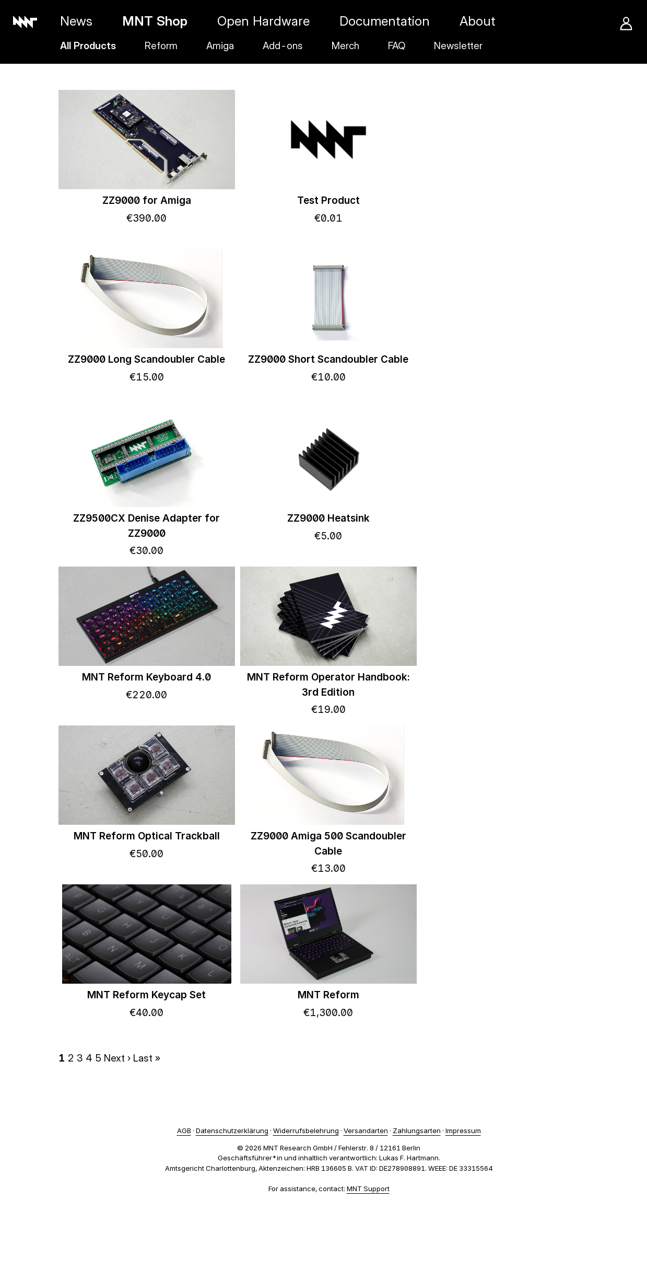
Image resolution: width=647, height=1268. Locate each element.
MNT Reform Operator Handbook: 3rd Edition (328, 684)
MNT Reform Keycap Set (146, 995)
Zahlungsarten (417, 1130)
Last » (146, 1058)
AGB (184, 1130)
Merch (345, 46)
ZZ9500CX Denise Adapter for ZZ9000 (146, 525)
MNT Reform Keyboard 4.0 (146, 677)
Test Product (328, 200)
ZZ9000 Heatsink (328, 518)
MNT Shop (154, 21)
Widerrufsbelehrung (306, 1130)
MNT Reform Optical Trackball (147, 836)
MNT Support (368, 1188)
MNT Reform (328, 995)
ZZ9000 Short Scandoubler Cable (328, 359)
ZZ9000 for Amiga (146, 200)
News (76, 21)
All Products (88, 46)
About (478, 21)
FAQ (396, 46)
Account (626, 23)
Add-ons (283, 46)
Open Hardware (263, 21)
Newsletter (458, 46)
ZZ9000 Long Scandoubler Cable (146, 359)
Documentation (384, 21)
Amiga (220, 46)
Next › (117, 1058)
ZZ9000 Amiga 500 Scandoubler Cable (328, 843)
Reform (161, 46)
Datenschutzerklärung (232, 1130)
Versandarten (366, 1130)
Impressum (463, 1130)
